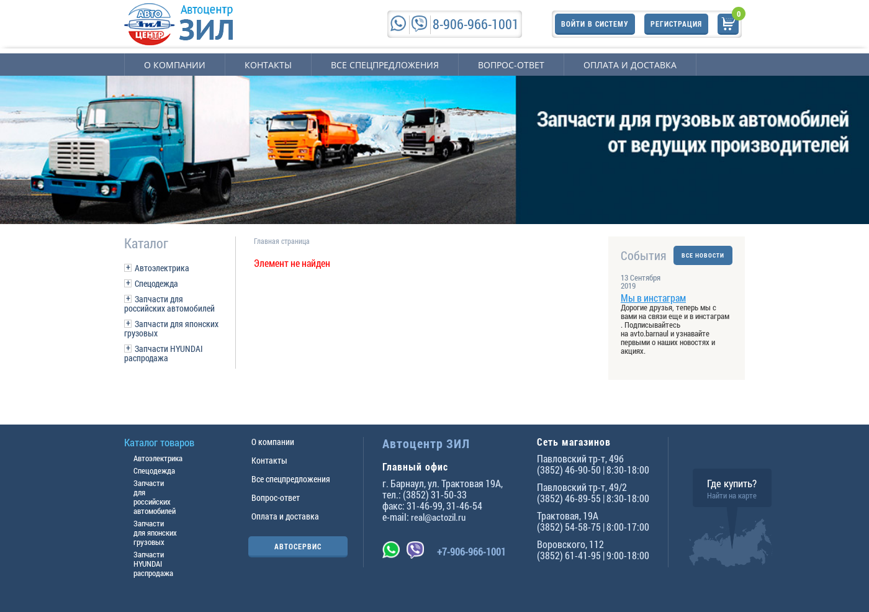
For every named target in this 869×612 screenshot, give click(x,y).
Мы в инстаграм (653, 297)
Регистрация (676, 24)
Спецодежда (156, 283)
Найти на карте (732, 495)
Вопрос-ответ (511, 65)
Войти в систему (595, 24)
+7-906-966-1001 (471, 551)
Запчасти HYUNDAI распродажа (163, 353)
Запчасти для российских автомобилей (169, 303)
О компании (174, 65)
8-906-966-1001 (476, 24)
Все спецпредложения (385, 65)
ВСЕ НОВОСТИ (703, 255)
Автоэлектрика (162, 268)
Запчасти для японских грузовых (171, 328)
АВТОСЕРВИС (298, 546)
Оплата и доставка (630, 65)
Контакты (268, 65)
